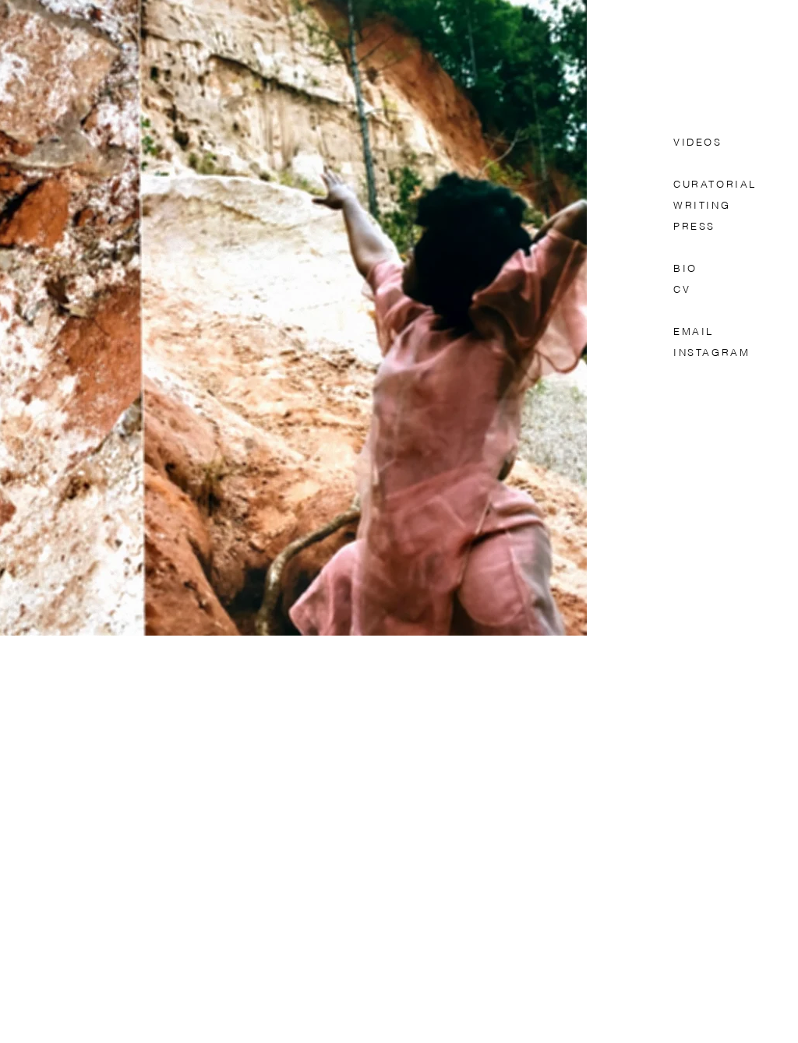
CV (681, 290)
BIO (685, 269)
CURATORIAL (717, 185)
